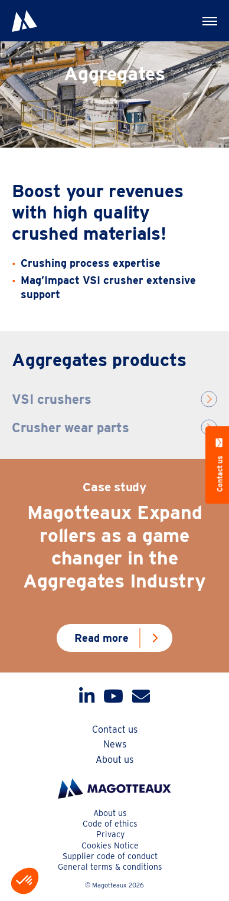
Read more (101, 638)
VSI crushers (51, 399)
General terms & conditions (110, 866)
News (114, 744)
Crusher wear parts (70, 427)
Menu (202, 15)
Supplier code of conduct (110, 856)
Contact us (115, 729)
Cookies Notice (110, 845)
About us (114, 759)
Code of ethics (110, 823)
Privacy (110, 834)
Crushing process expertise (91, 263)
